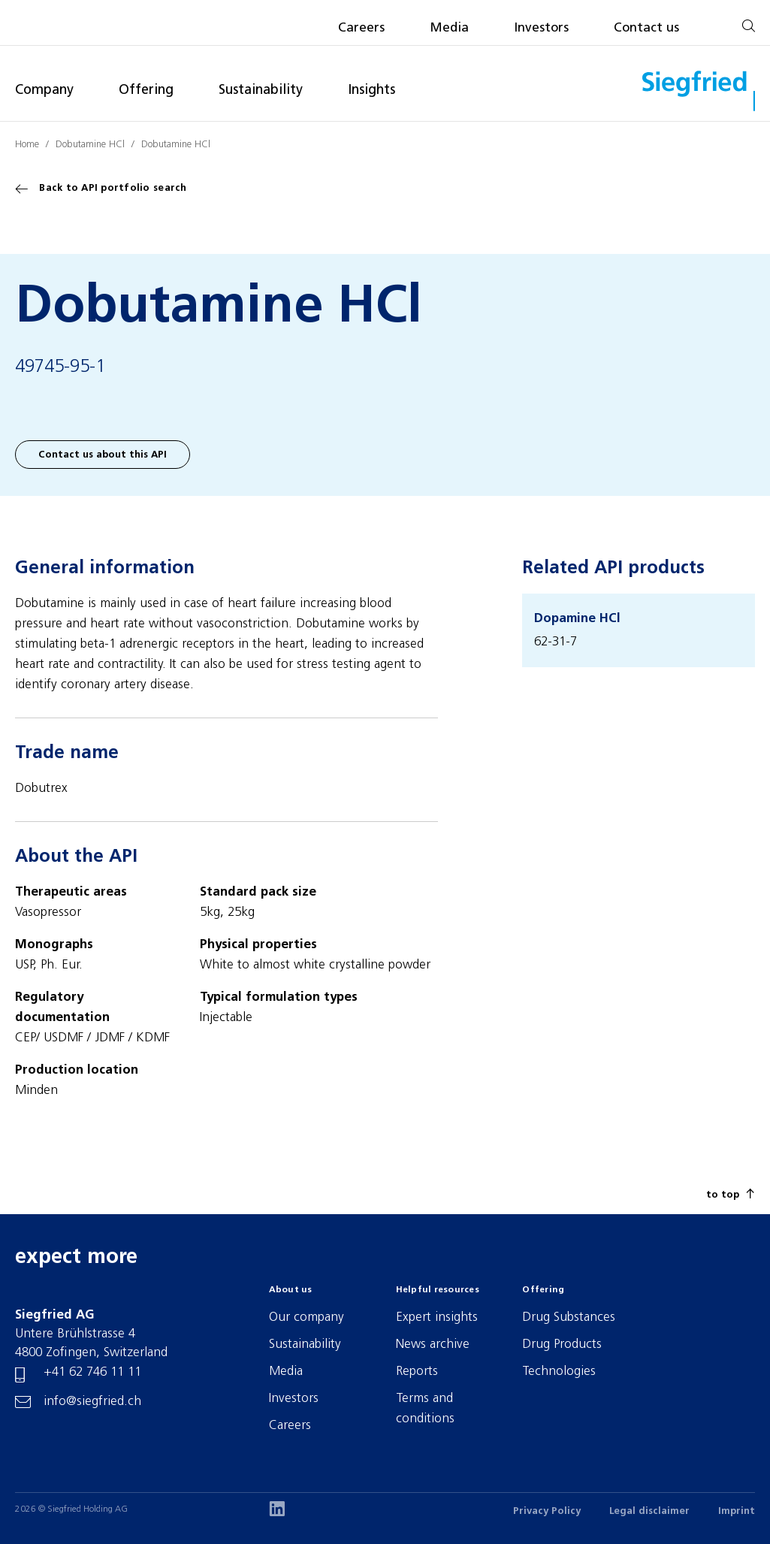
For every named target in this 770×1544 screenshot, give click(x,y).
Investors (541, 28)
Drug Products (562, 1344)
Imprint (736, 1511)
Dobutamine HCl (90, 145)
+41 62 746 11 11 (92, 1372)
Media (449, 28)
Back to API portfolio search (101, 189)
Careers (361, 28)
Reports (417, 1371)
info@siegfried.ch (92, 1401)
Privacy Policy (547, 1511)
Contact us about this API (102, 455)
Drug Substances (568, 1317)
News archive (433, 1344)
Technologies (559, 1371)
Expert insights (437, 1317)
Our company (306, 1317)
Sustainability (261, 90)
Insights (371, 90)
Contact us (646, 28)
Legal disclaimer (649, 1511)
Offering (146, 90)
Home (27, 145)
